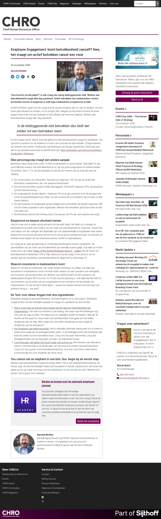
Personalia (60, 39)
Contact (45, 474)
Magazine (64, 3)
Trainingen (77, 3)
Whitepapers (90, 3)
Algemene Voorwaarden (53, 488)
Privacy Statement (51, 483)
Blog (38, 39)
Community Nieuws (23, 39)
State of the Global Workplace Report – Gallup (57, 251)
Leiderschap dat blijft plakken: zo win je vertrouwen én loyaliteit (131, 218)
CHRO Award (29, 3)
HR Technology (76, 39)
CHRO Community (11, 3)
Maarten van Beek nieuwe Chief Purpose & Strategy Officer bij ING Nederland (129, 166)
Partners (103, 3)
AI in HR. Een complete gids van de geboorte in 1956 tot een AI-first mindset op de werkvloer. (135, 234)
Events (41, 3)
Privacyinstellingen (51, 492)
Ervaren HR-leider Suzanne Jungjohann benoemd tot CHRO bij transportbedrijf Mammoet (134, 146)
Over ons (114, 3)
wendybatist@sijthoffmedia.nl (134, 378)
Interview (47, 39)
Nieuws (7, 39)
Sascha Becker (19, 71)
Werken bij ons (49, 479)
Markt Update (124, 249)
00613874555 (127, 374)
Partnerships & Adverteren (15, 474)
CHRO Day (52, 3)
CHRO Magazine (10, 492)
